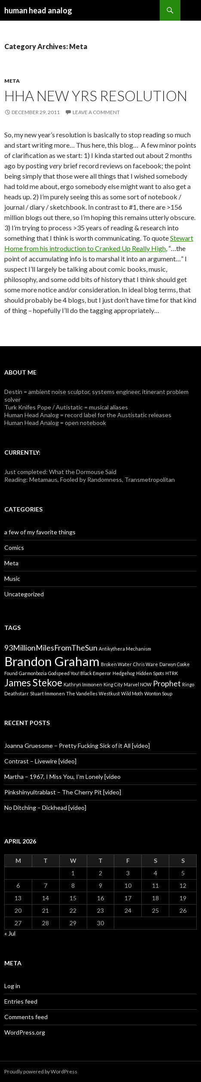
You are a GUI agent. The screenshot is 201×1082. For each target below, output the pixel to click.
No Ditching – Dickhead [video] (45, 807)
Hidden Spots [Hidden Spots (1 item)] (150, 673)
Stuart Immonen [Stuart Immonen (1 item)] (47, 693)
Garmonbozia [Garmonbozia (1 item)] (33, 673)
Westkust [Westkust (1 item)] (109, 693)
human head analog (38, 10)
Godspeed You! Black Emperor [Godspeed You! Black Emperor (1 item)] (79, 673)
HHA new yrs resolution (95, 95)
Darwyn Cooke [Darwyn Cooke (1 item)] (174, 664)
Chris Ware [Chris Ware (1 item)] (145, 664)
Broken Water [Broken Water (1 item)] (116, 664)
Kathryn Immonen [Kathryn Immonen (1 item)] (83, 684)
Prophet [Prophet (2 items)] (167, 683)
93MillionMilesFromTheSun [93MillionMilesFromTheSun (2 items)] (50, 647)
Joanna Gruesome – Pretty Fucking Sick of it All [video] (77, 745)
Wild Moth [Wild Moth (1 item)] (132, 693)
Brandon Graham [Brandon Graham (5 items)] (52, 661)
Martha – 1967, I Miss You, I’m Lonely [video (62, 776)
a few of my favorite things (40, 532)
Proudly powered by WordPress (40, 1071)
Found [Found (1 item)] (11, 673)
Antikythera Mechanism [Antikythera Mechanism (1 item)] (125, 648)
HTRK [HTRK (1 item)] (171, 673)
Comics (14, 547)
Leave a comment (96, 112)
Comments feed (26, 1016)
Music (12, 578)
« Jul (9, 933)
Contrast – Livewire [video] (40, 761)
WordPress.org (24, 1032)
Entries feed (20, 1001)
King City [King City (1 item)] (113, 684)
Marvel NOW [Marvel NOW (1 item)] (138, 684)
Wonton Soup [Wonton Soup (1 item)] (158, 693)
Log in (12, 985)
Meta (12, 81)
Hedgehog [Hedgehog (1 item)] (124, 673)
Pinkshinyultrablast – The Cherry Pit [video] (62, 792)
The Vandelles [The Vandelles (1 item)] (81, 693)
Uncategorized (24, 594)
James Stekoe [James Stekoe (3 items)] (33, 682)
